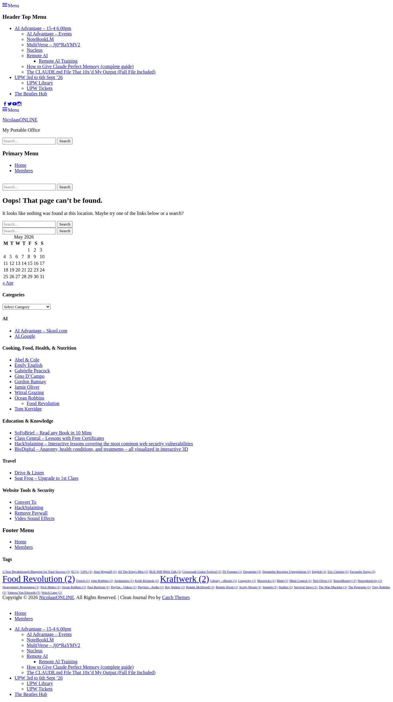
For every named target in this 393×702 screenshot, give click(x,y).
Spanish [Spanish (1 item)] (270, 587)
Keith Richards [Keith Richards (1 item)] (147, 580)
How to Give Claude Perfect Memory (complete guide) (80, 66)
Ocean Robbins (29, 397)
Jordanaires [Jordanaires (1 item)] (124, 580)
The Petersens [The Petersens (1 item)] (359, 587)
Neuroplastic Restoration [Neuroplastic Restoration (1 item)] (20, 587)
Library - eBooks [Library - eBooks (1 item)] (223, 580)
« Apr (7, 282)
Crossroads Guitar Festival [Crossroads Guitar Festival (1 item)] (201, 571)
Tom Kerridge (28, 408)
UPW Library (40, 82)
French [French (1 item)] (83, 580)
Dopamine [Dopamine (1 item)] (252, 571)
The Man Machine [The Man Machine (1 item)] (333, 587)
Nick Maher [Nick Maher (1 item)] (50, 587)
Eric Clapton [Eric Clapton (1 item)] (338, 571)
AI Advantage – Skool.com (41, 330)
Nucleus (34, 50)
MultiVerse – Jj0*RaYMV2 (53, 44)
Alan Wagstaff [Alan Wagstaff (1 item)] (105, 571)
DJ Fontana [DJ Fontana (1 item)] (232, 571)
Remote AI (37, 55)
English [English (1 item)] (319, 571)
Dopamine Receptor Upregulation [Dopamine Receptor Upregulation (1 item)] (287, 571)
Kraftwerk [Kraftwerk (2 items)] (184, 579)
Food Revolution (43, 403)
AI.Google (25, 336)
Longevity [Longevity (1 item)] (247, 580)
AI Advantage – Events (49, 33)
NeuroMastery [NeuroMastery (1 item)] (344, 580)
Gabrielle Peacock (32, 370)
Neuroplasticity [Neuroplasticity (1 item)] (370, 580)
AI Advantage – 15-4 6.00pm (43, 28)
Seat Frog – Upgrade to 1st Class (46, 478)
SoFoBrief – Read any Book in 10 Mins (53, 432)
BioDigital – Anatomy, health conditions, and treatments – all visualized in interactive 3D (101, 449)
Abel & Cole (27, 359)
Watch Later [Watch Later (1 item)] (51, 592)
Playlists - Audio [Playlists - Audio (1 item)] (151, 587)
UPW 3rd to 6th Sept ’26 (39, 77)
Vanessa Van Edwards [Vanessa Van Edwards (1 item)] (23, 592)
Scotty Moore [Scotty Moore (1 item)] (250, 587)
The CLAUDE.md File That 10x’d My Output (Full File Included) (91, 71)
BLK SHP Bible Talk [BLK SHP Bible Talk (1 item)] (165, 571)
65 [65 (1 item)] (75, 571)
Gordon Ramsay (30, 381)
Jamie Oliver (27, 387)
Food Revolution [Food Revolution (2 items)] (38, 579)
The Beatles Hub (31, 93)
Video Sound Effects (34, 518)
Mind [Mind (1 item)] (282, 580)
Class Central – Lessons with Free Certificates (59, 438)
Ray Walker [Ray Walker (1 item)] (175, 587)
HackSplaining (29, 507)
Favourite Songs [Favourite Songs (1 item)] (362, 571)
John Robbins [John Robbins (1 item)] (102, 580)
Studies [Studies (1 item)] (285, 587)
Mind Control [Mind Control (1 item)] (300, 580)
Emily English (28, 365)
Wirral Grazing (29, 392)
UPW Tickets (40, 88)
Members (24, 170)
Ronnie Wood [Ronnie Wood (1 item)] (227, 587)
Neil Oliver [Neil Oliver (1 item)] (322, 580)
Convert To (25, 502)
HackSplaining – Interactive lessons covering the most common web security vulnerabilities (104, 443)
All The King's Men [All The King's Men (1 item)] (133, 571)
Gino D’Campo (30, 376)
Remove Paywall (31, 513)
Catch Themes (176, 597)
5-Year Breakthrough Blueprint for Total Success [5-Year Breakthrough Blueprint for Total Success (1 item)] (36, 571)
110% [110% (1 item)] (86, 571)
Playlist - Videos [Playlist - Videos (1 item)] (124, 587)
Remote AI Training (58, 61)
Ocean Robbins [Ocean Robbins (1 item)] (74, 587)
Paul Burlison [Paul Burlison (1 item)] (98, 587)
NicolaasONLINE (20, 119)
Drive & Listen (29, 472)
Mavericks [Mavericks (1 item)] (266, 580)
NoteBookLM (40, 39)
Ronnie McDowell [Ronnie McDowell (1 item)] (200, 587)
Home (20, 165)
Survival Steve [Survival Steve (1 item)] (306, 587)
